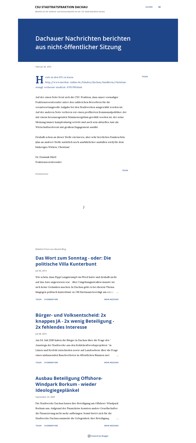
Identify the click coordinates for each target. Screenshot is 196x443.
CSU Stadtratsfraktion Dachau (61, 7)
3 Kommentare (51, 362)
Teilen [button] (145, 76)
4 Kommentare (51, 299)
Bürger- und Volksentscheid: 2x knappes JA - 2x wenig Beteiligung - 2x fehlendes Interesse (75, 321)
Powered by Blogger (98, 436)
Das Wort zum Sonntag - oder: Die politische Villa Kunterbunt (73, 261)
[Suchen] (149, 6)
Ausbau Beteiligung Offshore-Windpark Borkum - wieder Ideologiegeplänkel (69, 384)
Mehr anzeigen (111, 299)
